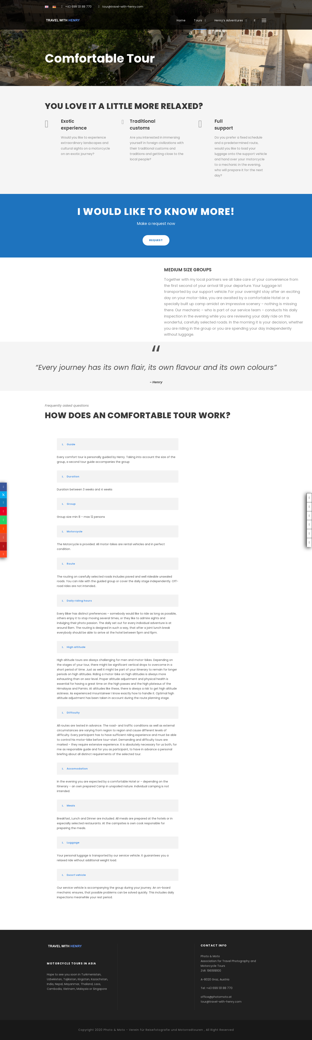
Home (181, 20)
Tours (198, 20)
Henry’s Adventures (228, 20)
